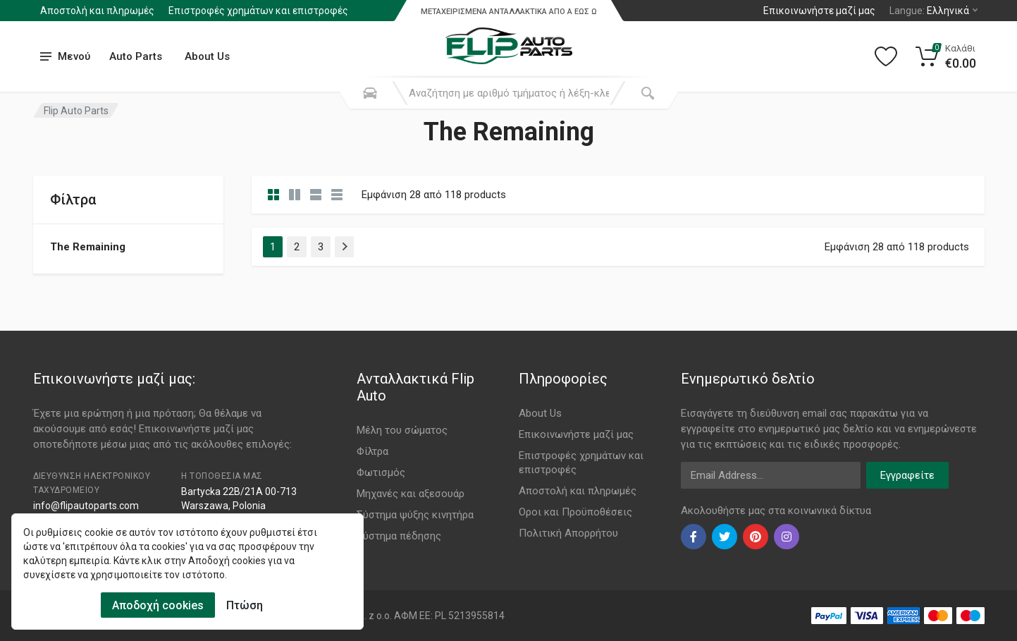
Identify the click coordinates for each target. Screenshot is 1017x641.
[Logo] (509, 38)
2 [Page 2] (297, 246)
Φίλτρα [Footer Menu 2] (372, 451)
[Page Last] (344, 246)
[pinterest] (755, 536)
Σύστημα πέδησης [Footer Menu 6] (399, 536)
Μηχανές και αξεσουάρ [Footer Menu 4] (410, 493)
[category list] (294, 194)
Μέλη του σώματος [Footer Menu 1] (402, 430)
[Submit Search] (647, 93)
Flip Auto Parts (76, 110)
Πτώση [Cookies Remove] (244, 605)
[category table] (336, 194)
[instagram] (786, 536)
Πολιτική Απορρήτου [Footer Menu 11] (568, 533)
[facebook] (693, 536)
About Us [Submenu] (207, 56)
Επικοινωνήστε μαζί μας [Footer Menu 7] (576, 434)
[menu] (65, 56)
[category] (273, 194)
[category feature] (315, 194)
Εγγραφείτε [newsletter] (907, 475)
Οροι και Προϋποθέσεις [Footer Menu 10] (575, 512)
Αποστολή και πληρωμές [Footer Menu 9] (577, 490)
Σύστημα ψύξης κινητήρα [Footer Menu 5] (415, 514)
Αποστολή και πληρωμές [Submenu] (97, 11)
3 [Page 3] (320, 246)
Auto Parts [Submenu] (135, 56)
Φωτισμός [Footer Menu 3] (381, 472)
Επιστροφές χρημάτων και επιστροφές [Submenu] (258, 11)
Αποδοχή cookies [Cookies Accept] (158, 605)
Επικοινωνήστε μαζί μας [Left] (819, 10)
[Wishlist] (886, 56)
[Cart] (946, 56)
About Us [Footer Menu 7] (540, 413)
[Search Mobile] (370, 93)
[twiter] (724, 536)
